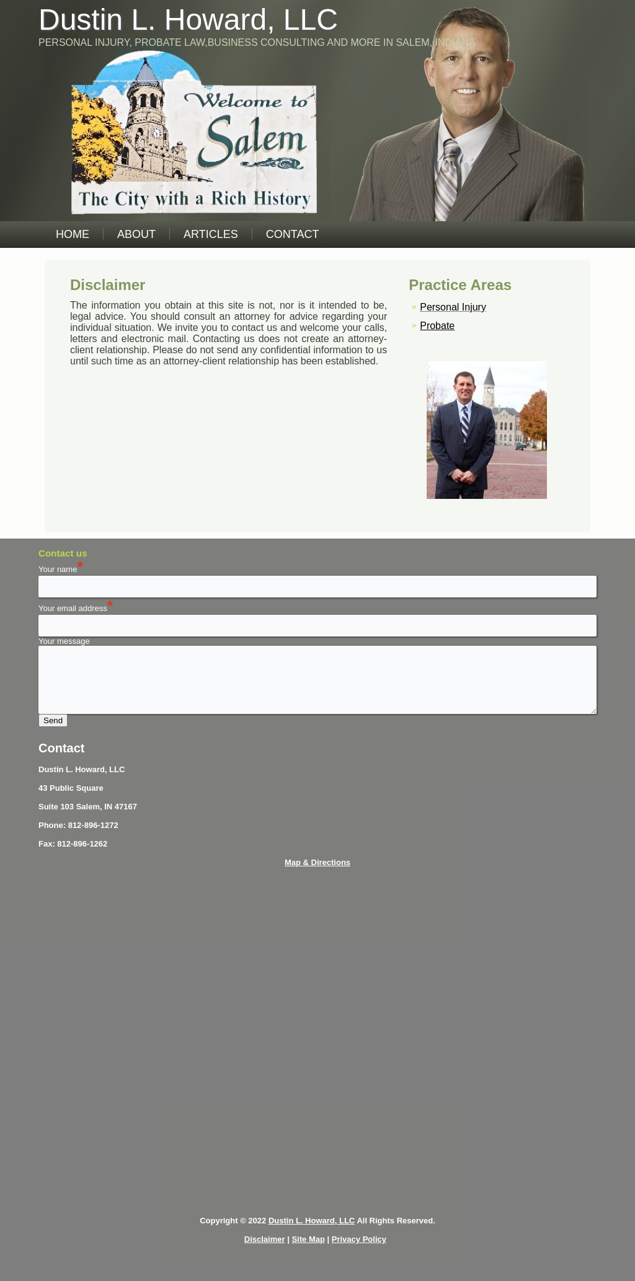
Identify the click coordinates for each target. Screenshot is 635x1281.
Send (53, 720)
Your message (64, 641)
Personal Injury (453, 307)
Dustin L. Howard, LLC (188, 19)
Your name (60, 569)
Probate (437, 325)
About (136, 234)
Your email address (72, 608)
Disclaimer (264, 1239)
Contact (292, 234)
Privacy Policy (359, 1239)
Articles (211, 234)
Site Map (307, 1239)
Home (72, 234)
